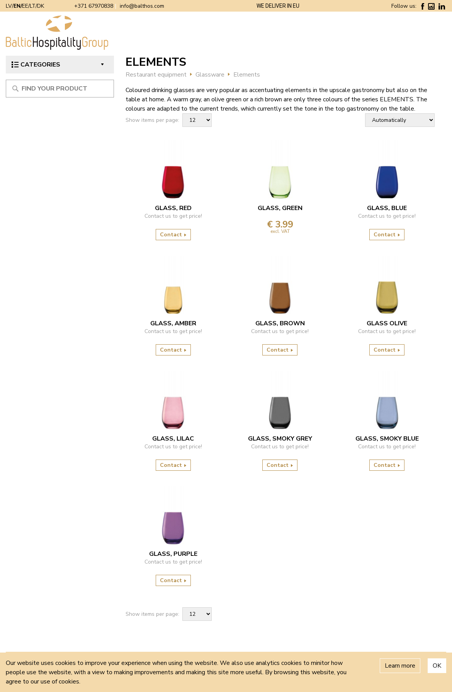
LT (33, 6)
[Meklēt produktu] (60, 88)
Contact (173, 234)
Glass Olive (387, 323)
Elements (246, 74)
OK (437, 665)
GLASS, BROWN (280, 323)
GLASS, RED (173, 208)
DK (40, 6)
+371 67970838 (93, 6)
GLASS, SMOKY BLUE (387, 439)
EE (25, 6)
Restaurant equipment (156, 74)
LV (9, 6)
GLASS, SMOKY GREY (280, 439)
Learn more (400, 665)
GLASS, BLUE (387, 208)
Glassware (209, 74)
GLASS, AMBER (173, 323)
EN (17, 6)
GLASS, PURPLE (173, 554)
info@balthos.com (142, 6)
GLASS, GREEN (280, 208)
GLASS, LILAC (173, 439)
